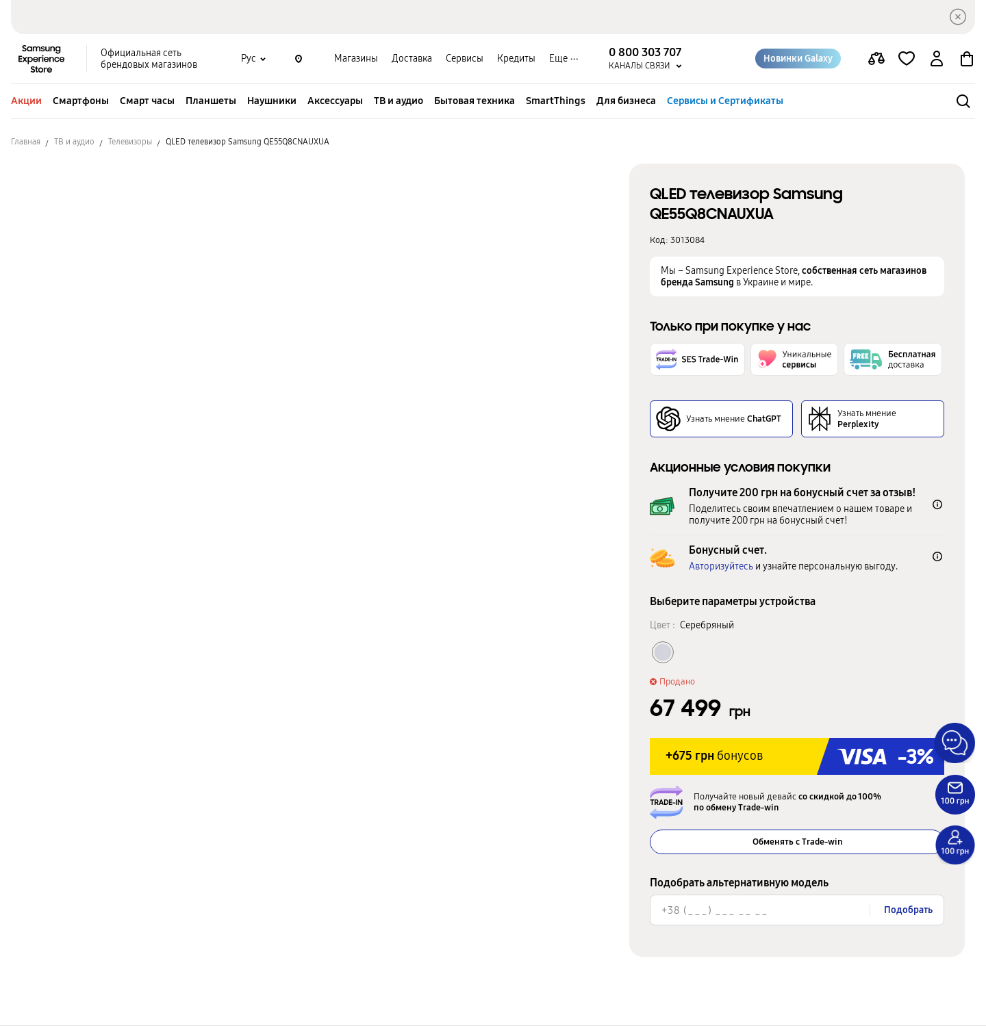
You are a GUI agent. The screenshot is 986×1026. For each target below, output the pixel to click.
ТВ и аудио (398, 100)
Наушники (271, 100)
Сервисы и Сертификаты (725, 100)
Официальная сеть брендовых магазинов (149, 58)
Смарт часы (147, 100)
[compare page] (876, 59)
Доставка (412, 58)
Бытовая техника (474, 100)
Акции (26, 100)
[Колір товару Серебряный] (663, 652)
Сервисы (464, 58)
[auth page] (936, 59)
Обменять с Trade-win (797, 841)
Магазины (356, 58)
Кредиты (516, 58)
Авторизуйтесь (721, 566)
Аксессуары (335, 100)
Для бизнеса (626, 100)
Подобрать (908, 910)
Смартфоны (81, 100)
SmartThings (555, 100)
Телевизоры (130, 141)
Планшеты (211, 100)
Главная (25, 141)
